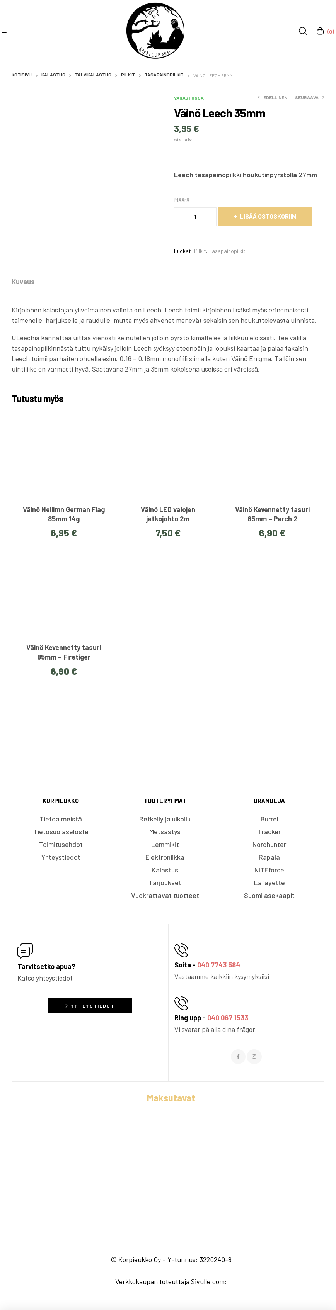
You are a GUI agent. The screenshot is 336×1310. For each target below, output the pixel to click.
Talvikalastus (93, 74)
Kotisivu (22, 74)
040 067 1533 (227, 1017)
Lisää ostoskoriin (268, 216)
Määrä (181, 200)
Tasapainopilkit (164, 74)
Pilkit (128, 74)
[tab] (23, 281)
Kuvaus (23, 281)
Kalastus (53, 74)
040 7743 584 (218, 964)
